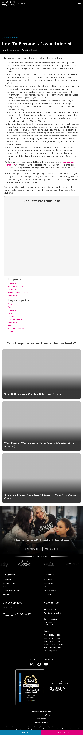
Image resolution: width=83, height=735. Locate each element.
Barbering (12, 289)
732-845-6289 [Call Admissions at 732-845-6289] (52, 612)
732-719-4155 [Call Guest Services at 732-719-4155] (23, 614)
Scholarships (48, 579)
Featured (11, 316)
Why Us (47, 587)
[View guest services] (21, 732)
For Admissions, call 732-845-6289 (19, 50)
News (10, 325)
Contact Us (48, 594)
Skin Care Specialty (15, 286)
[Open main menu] (79, 3)
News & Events (10, 38)
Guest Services (31, 549)
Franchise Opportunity (41, 722)
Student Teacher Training (18, 292)
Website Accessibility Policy (41, 715)
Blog (9, 307)
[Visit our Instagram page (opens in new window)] (32, 664)
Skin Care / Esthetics (16, 328)
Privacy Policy (41, 719)
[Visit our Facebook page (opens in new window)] (39, 664)
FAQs (10, 313)
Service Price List (9, 607)
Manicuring (12, 295)
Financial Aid (48, 583)
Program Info (51, 549)
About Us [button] (50, 574)
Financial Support (15, 319)
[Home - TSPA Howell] (9, 3)
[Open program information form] (62, 732)
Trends (11, 331)
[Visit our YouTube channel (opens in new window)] (46, 664)
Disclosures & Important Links (41, 711)
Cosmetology (13, 283)
